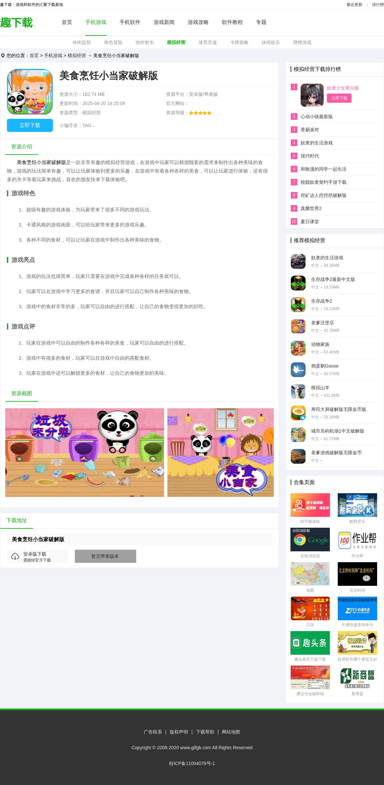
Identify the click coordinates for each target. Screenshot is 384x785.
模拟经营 (176, 42)
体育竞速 (208, 42)
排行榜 (378, 4)
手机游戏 (95, 22)
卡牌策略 (239, 42)
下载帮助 (205, 731)
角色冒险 (113, 42)
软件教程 (232, 22)
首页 (67, 22)
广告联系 (153, 731)
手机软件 (129, 22)
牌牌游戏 (302, 42)
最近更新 (354, 4)
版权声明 (179, 731)
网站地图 (231, 731)
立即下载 (29, 125)
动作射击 (145, 42)
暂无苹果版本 (105, 556)
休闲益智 (82, 42)
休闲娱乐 (271, 42)
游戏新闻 (164, 22)
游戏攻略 (198, 22)
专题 (261, 22)
